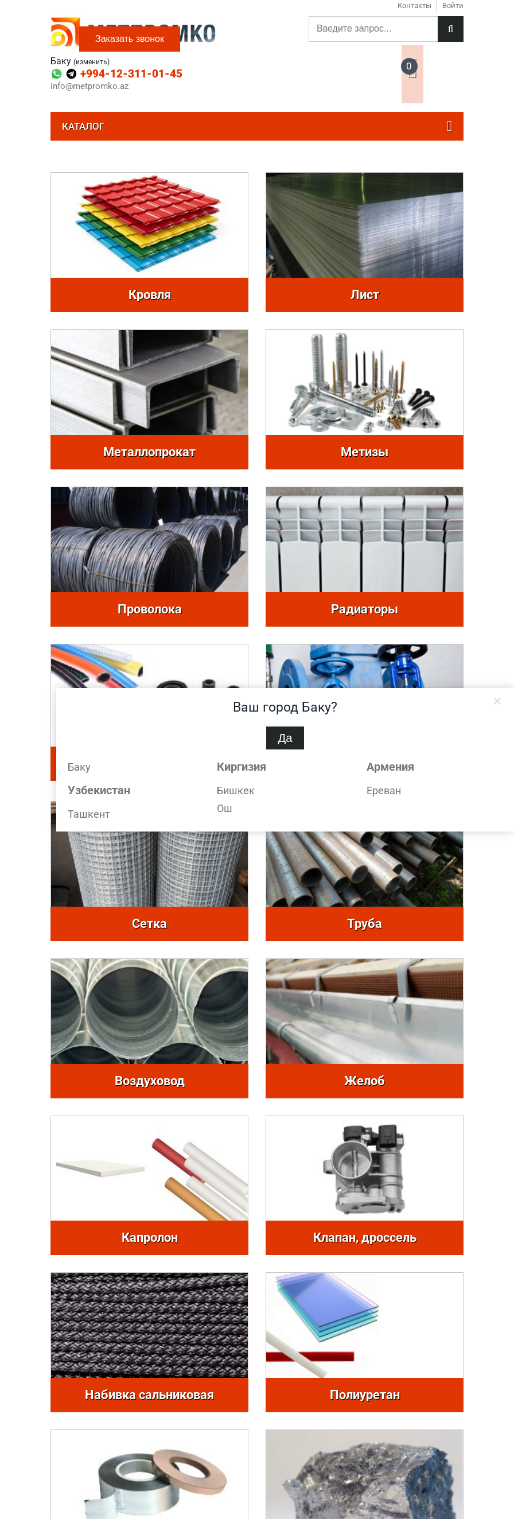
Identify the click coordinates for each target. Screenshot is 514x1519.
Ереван (384, 790)
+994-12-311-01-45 (131, 73)
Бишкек (236, 790)
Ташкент (89, 814)
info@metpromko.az (89, 86)
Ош (224, 808)
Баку (79, 767)
